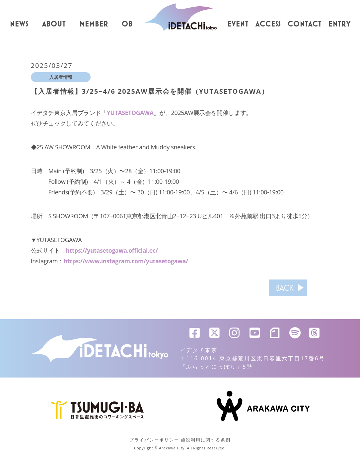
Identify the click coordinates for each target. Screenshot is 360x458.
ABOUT (54, 24)
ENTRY (339, 24)
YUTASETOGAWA (130, 113)
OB (127, 24)
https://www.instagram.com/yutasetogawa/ (127, 261)
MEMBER (94, 24)
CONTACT (305, 24)
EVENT (238, 24)
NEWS (19, 24)
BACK (281, 288)
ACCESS (268, 24)
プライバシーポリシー (154, 440)
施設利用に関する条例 (206, 440)
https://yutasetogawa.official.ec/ (112, 250)
